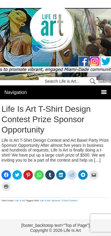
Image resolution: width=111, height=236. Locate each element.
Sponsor (55, 200)
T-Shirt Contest (69, 200)
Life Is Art (55, 30)
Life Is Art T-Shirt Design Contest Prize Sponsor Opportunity (46, 119)
